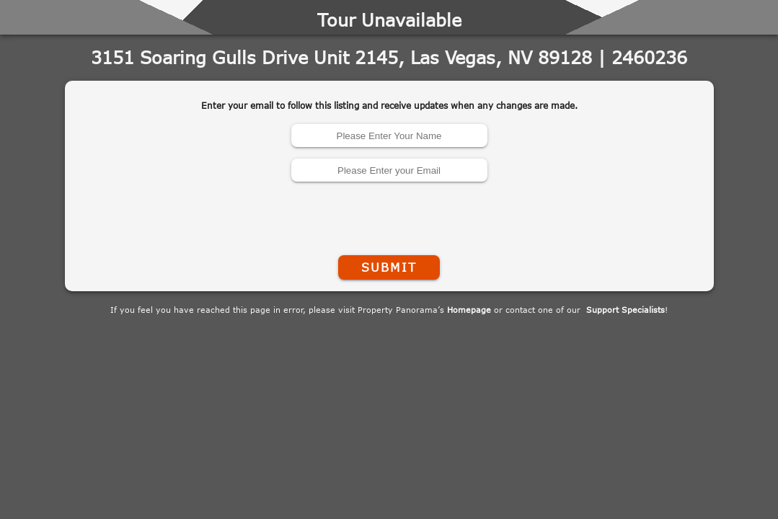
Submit (388, 267)
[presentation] (389, 215)
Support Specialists (625, 309)
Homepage (469, 309)
